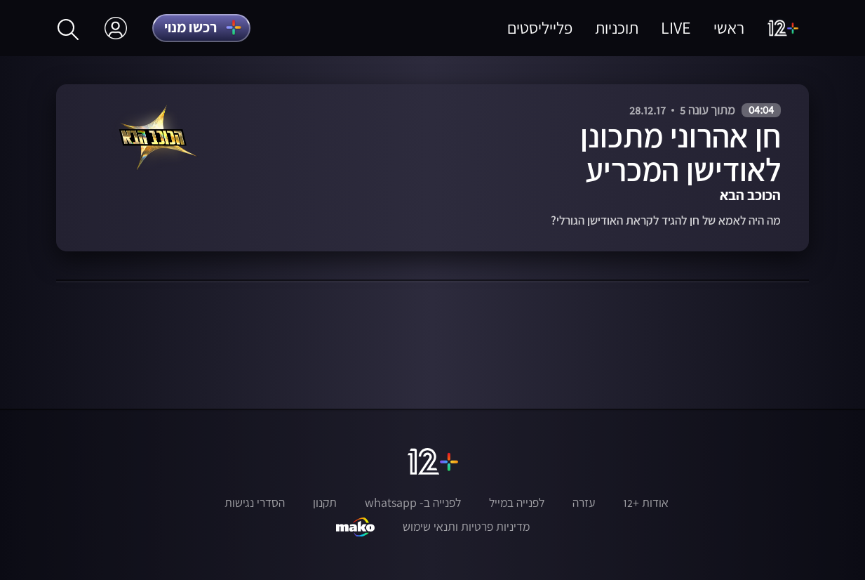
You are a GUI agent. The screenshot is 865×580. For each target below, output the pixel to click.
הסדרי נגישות (254, 502)
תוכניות (616, 28)
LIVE (676, 28)
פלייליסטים (539, 28)
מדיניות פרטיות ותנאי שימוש (466, 526)
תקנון (325, 502)
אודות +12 (646, 502)
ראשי (728, 28)
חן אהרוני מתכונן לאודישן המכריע (680, 152)
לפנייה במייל (516, 502)
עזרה (583, 502)
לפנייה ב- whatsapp (413, 502)
